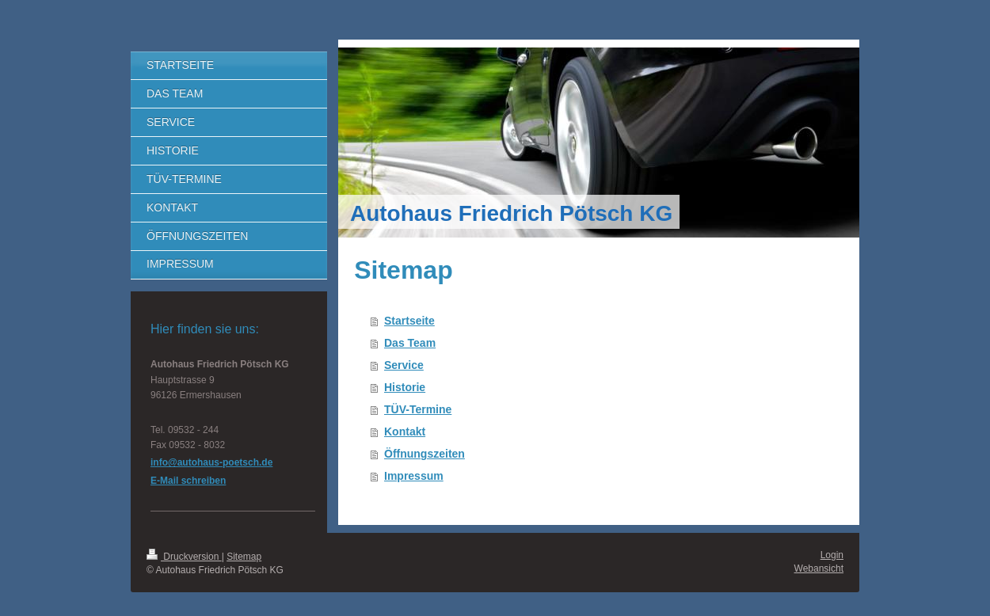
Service (404, 365)
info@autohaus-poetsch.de (211, 462)
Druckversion (184, 556)
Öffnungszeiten (424, 453)
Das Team (410, 343)
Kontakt (404, 431)
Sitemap (244, 556)
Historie (404, 387)
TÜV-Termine (417, 409)
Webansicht (818, 568)
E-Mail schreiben (188, 480)
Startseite (409, 320)
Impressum (414, 476)
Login (832, 555)
